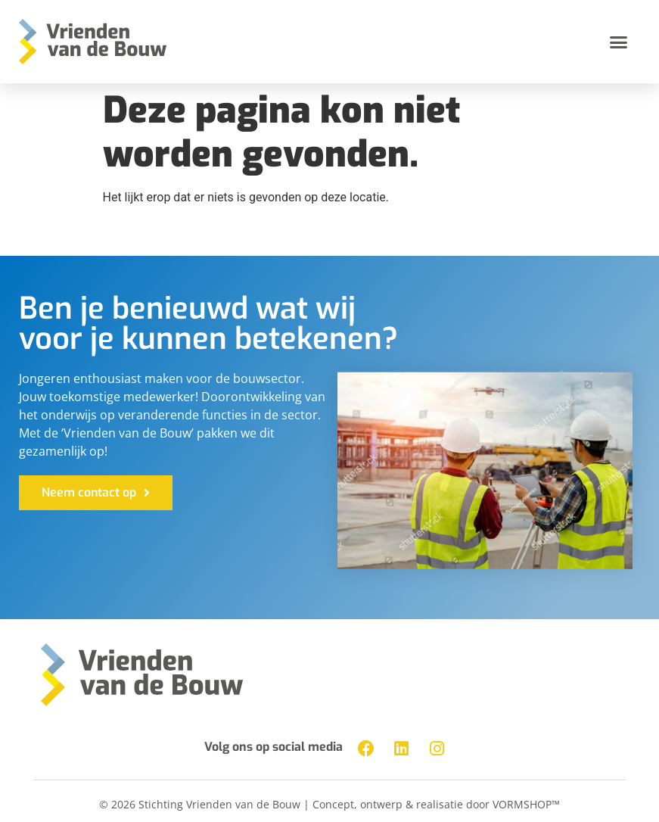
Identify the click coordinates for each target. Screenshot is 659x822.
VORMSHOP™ (526, 804)
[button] (618, 41)
